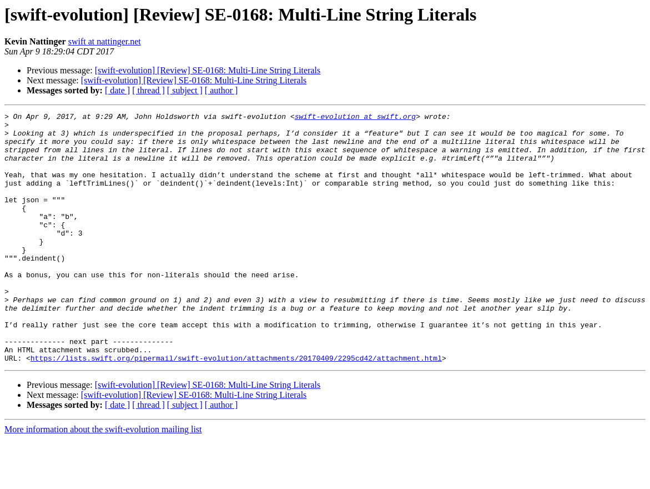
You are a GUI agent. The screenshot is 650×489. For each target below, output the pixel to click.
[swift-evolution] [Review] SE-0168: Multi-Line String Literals (208, 70)
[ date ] (117, 90)
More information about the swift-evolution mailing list (103, 479)
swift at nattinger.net (104, 41)
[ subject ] (185, 90)
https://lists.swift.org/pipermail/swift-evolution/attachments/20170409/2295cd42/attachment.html (236, 408)
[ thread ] (148, 90)
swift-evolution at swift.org (355, 118)
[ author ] (221, 90)
